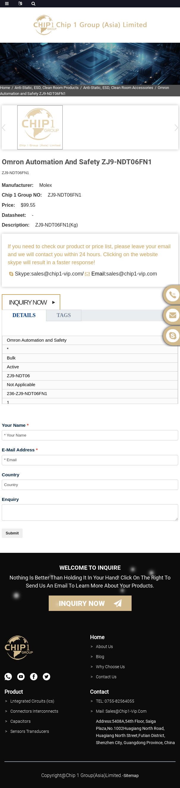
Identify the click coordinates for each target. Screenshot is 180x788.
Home (5, 87)
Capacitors (20, 721)
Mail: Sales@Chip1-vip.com (121, 711)
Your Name (14, 425)
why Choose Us (110, 666)
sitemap (131, 775)
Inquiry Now (28, 302)
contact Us (106, 676)
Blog (100, 656)
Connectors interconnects (34, 711)
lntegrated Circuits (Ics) (32, 701)
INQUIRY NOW (82, 603)
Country (10, 474)
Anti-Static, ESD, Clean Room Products (47, 87)
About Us (104, 646)
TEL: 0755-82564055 (115, 701)
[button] (174, 127)
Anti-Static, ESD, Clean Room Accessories (118, 87)
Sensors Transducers (29, 731)
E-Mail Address (18, 449)
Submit (12, 533)
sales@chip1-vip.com (131, 274)
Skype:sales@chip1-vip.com (48, 274)
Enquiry (10, 499)
